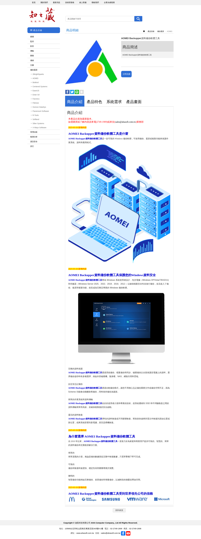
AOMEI (35, 78)
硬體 (32, 37)
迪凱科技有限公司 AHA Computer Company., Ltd (42, 14)
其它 (32, 146)
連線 (32, 60)
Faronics (36, 99)
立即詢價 (126, 74)
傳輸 (32, 51)
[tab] (74, 101)
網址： (73, 533)
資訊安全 (33, 141)
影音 (32, 46)
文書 (32, 65)
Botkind (36, 82)
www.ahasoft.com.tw (85, 533)
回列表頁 (119, 510)
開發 (32, 56)
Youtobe (128, 533)
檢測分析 (33, 137)
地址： (62, 528)
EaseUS (36, 91)
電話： (107, 528)
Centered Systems (40, 86)
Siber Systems (38, 123)
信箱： (98, 533)
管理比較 (33, 132)
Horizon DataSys (39, 107)
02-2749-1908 (135, 528)
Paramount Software (41, 111)
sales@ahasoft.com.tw (125, 122)
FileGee (36, 103)
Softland (36, 119)
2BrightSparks (38, 74)
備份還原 (33, 70)
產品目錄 (151, 31)
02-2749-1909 (116, 528)
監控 (32, 41)
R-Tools (36, 115)
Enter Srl (36, 95)
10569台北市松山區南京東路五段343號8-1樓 (84, 528)
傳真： (126, 528)
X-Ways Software (39, 128)
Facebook (123, 533)
